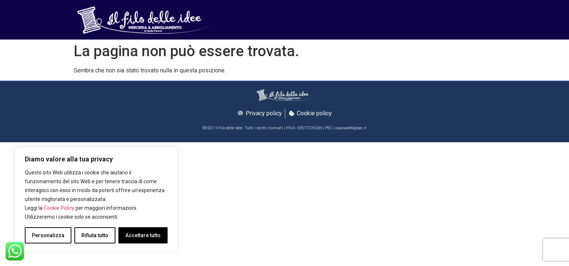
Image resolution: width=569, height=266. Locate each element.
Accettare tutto (143, 235)
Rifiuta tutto (94, 235)
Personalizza (48, 235)
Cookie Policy (59, 208)
